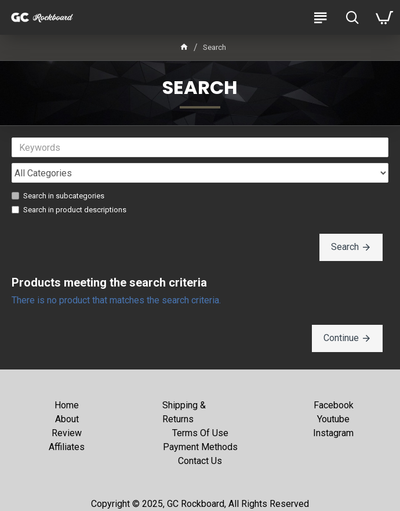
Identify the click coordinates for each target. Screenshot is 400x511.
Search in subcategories (58, 195)
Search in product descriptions (69, 209)
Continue (341, 337)
